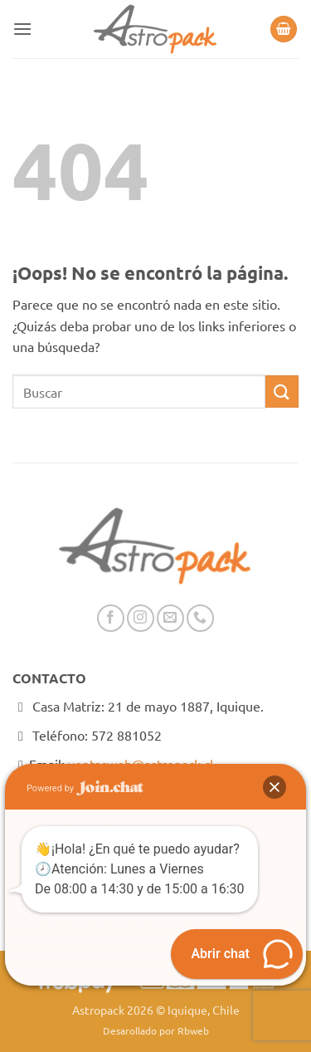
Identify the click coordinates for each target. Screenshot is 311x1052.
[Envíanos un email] (170, 618)
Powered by (85, 788)
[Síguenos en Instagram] (140, 618)
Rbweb (193, 1030)
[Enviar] (282, 391)
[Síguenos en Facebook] (110, 618)
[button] (22, 28)
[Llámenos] (200, 618)
